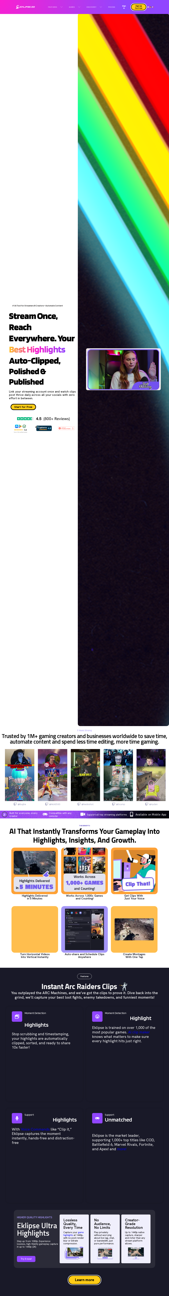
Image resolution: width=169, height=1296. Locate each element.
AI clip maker (139, 1032)
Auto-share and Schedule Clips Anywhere (84, 955)
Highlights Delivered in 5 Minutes (35, 897)
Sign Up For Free (138, 7)
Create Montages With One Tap (134, 955)
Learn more (84, 1279)
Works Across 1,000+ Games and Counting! (84, 897)
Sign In (124, 7)
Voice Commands (35, 1129)
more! (121, 1149)
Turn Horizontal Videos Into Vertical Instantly (35, 955)
